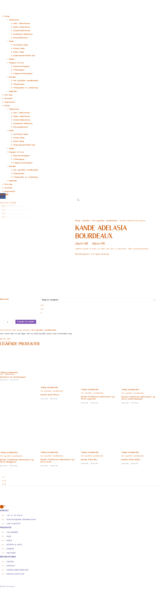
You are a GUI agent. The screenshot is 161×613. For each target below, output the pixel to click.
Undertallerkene (21, 30)
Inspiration (9, 102)
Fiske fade (18, 52)
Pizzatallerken (20, 37)
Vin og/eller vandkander (26, 80)
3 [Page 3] (5, 492)
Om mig (8, 95)
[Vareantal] (7, 330)
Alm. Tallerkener (21, 23)
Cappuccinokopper (23, 73)
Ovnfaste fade (20, 45)
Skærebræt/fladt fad (24, 55)
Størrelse (4, 307)
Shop (7, 16)
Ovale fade (19, 48)
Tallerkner (14, 20)
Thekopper (19, 70)
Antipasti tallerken (23, 34)
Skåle (11, 59)
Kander (12, 77)
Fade (11, 41)
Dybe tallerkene (21, 27)
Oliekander (19, 84)
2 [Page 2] (5, 488)
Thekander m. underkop (25, 87)
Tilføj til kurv (25, 329)
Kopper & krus (16, 62)
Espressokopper (21, 66)
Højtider (13, 91)
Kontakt (8, 98)
